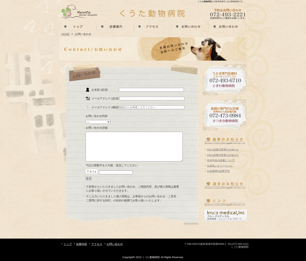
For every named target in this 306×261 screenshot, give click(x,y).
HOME (65, 34)
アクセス (153, 26)
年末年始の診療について (221, 160)
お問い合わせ (190, 26)
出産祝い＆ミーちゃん (219, 165)
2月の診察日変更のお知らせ (223, 155)
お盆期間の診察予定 (218, 171)
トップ (78, 26)
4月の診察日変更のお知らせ (223, 149)
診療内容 (115, 26)
